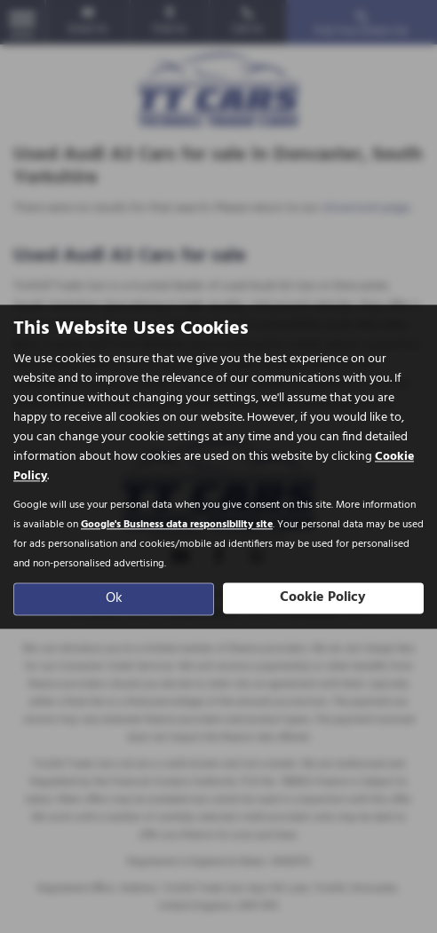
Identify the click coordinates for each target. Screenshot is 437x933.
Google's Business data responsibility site (177, 524)
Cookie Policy (323, 597)
